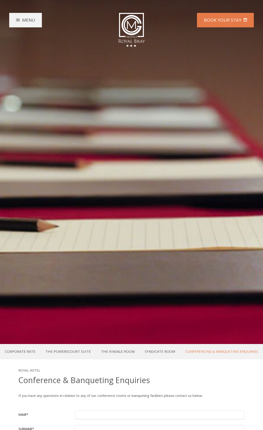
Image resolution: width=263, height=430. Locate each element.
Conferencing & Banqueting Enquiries (221, 351)
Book (222, 20)
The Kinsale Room (118, 351)
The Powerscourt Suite (68, 351)
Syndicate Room (160, 351)
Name (23, 415)
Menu (28, 20)
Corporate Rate (20, 351)
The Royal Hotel (131, 30)
